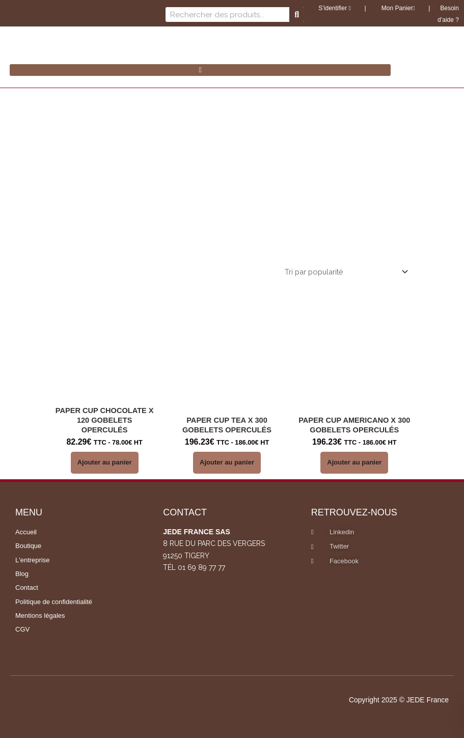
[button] (200, 70)
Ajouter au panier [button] (104, 462)
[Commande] (345, 272)
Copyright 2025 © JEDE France (399, 700)
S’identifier (334, 8)
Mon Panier (397, 8)
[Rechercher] (296, 14)
